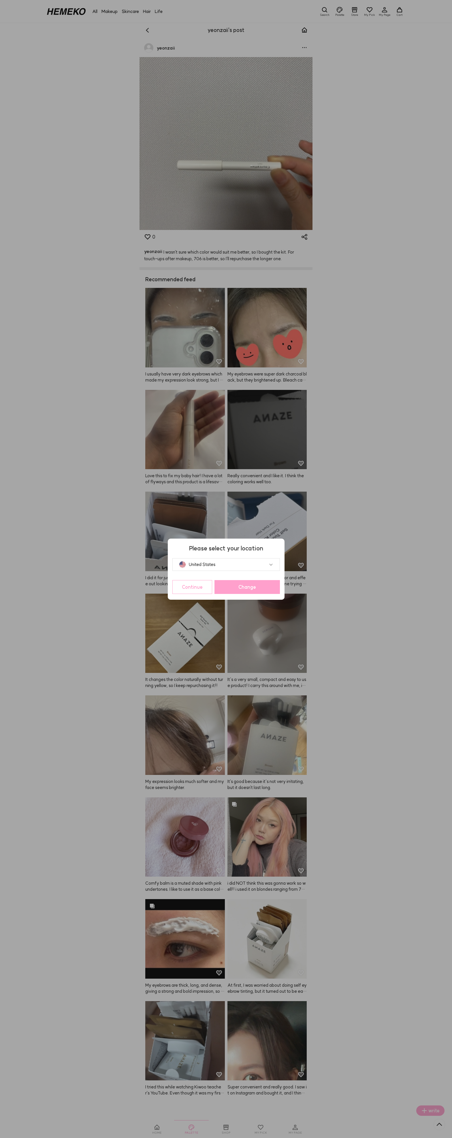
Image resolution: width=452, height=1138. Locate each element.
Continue (192, 587)
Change (247, 587)
